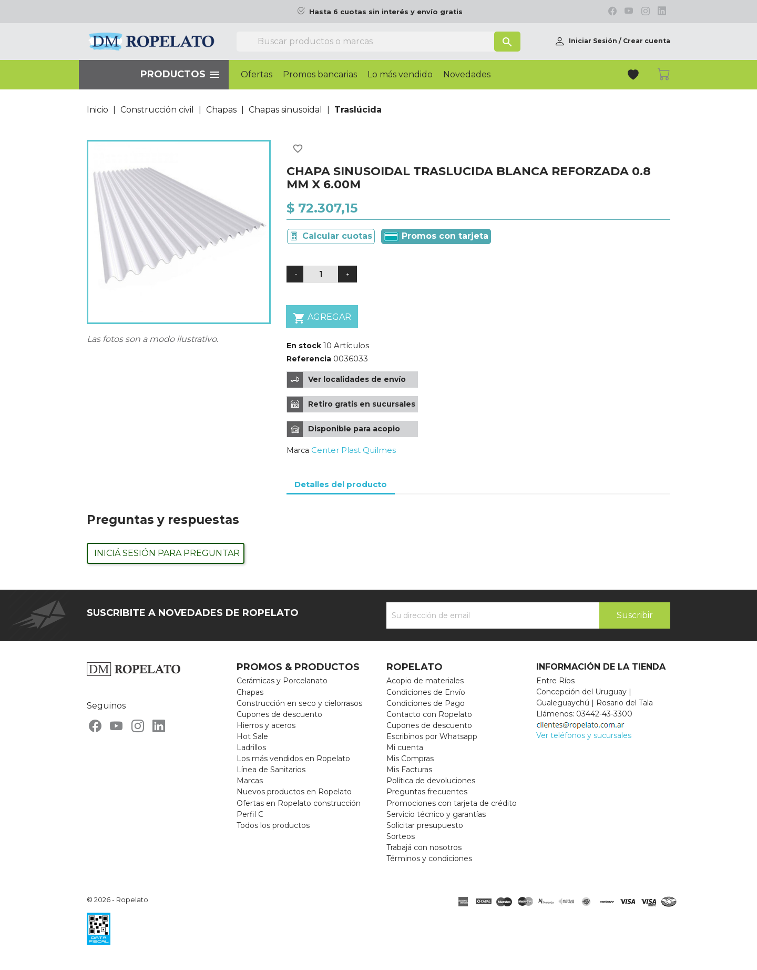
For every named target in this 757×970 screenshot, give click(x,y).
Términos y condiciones (429, 858)
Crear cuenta (646, 41)
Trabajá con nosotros (424, 847)
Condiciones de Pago (425, 703)
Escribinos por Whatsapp (431, 736)
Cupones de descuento (279, 714)
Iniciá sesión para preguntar (167, 553)
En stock (304, 345)
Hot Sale (252, 736)
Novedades (466, 74)
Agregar (322, 318)
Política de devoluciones (430, 780)
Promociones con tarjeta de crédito (451, 803)
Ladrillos (251, 747)
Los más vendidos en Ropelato (293, 758)
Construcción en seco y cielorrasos (299, 703)
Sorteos (400, 836)
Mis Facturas (409, 769)
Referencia (309, 359)
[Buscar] (378, 42)
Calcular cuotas (337, 236)
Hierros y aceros (266, 725)
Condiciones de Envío (425, 692)
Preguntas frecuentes (426, 791)
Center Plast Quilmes (353, 450)
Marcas (250, 780)
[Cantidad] (320, 274)
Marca (298, 450)
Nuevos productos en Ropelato (294, 791)
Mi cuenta (404, 747)
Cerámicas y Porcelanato (282, 680)
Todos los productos (273, 825)
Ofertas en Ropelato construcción (299, 803)
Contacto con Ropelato (429, 714)
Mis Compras (410, 758)
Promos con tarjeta (436, 236)
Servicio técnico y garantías (436, 814)
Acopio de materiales (425, 680)
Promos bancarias (320, 74)
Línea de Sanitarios (271, 769)
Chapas (250, 692)
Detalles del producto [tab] (340, 484)
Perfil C (250, 814)
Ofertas (256, 74)
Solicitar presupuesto (424, 825)
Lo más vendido (400, 74)
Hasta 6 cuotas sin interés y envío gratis (386, 12)
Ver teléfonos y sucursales (583, 735)
